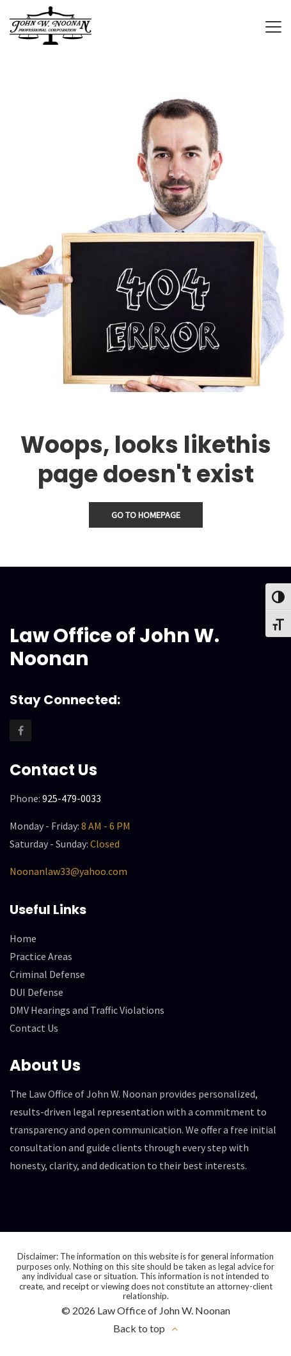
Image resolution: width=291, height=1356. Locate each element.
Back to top (139, 1327)
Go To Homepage (145, 515)
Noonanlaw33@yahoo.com (68, 870)
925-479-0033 (71, 797)
